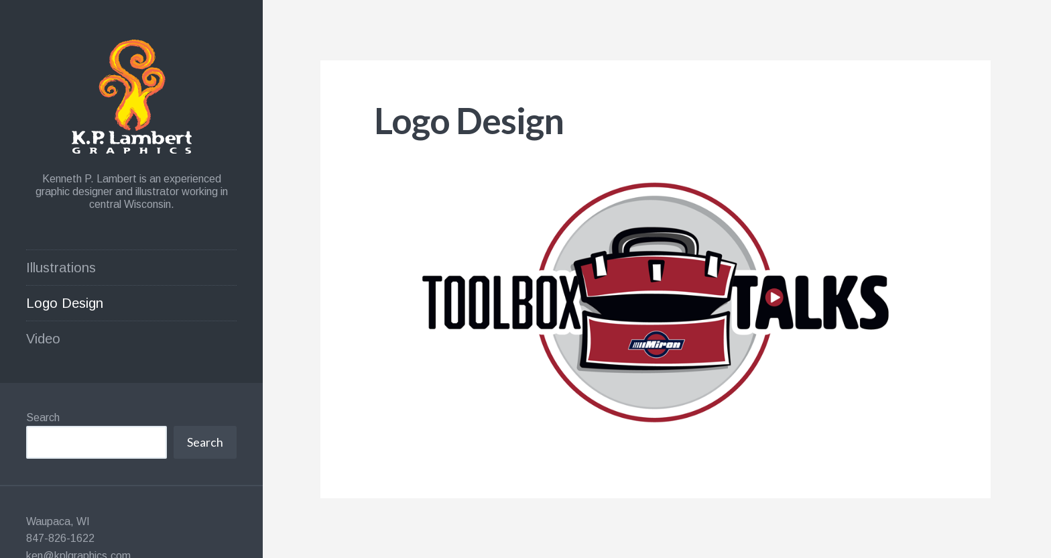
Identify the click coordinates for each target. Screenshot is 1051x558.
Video (43, 338)
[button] (655, 301)
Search (43, 417)
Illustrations (61, 267)
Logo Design (64, 303)
